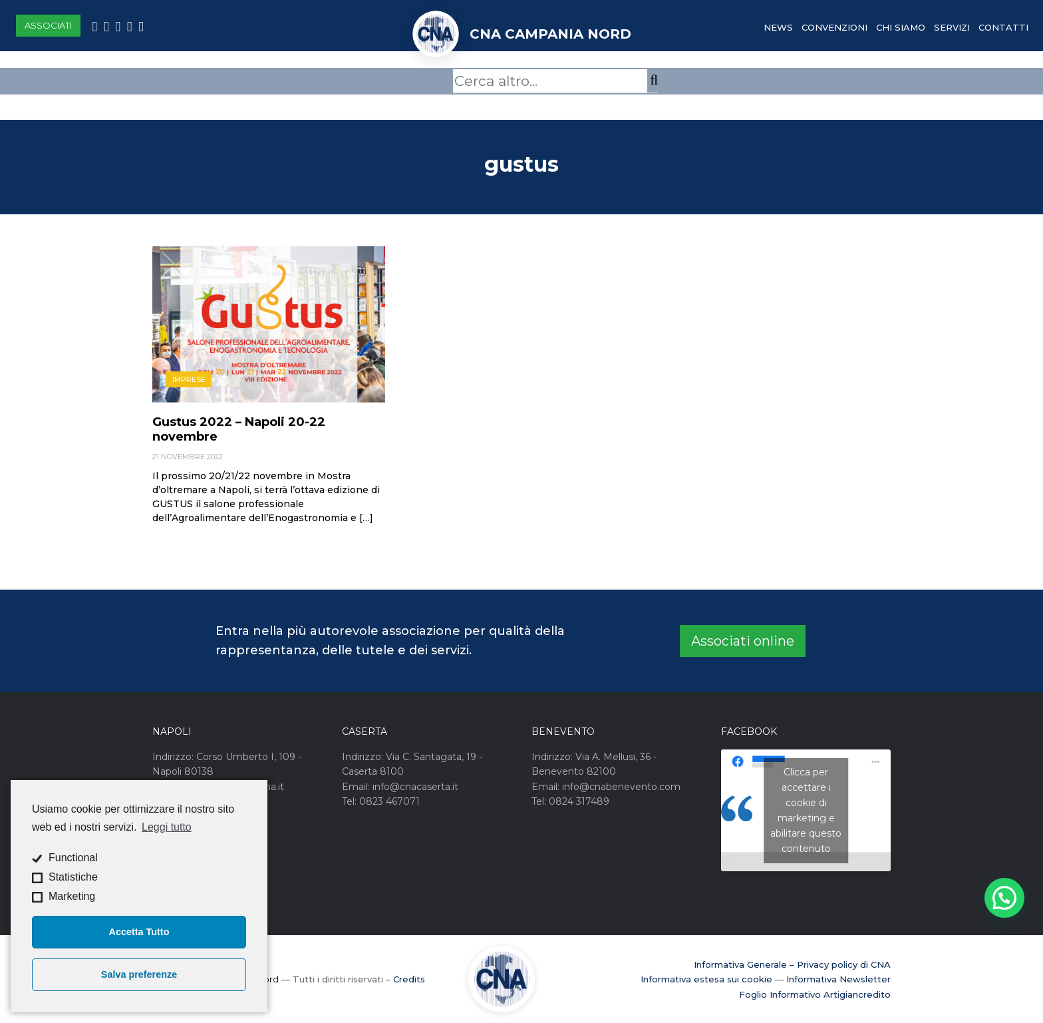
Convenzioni (834, 27)
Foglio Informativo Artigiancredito (815, 994)
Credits (409, 979)
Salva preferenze (139, 974)
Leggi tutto (167, 827)
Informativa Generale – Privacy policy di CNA (792, 964)
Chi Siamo (900, 27)
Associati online (742, 641)
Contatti (1003, 27)
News (778, 27)
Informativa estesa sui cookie (706, 979)
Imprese (189, 379)
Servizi (952, 27)
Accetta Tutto (139, 931)
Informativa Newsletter (838, 979)
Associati (48, 25)
